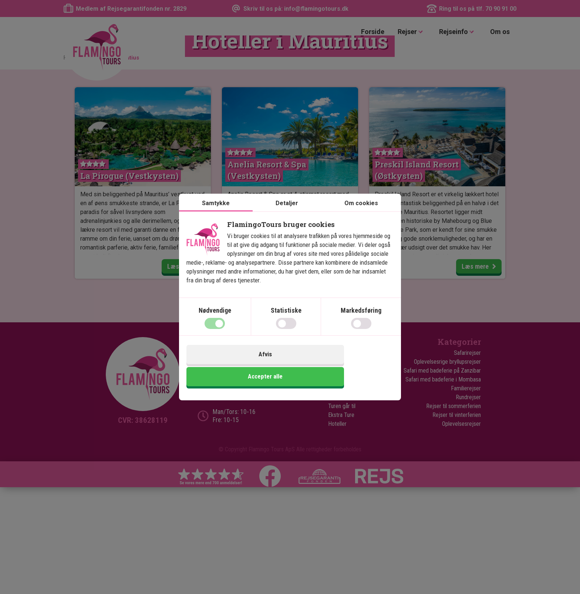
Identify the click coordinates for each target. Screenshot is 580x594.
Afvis (237, 367)
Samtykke (216, 215)
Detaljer (287, 215)
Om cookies (361, 215)
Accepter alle (342, 367)
